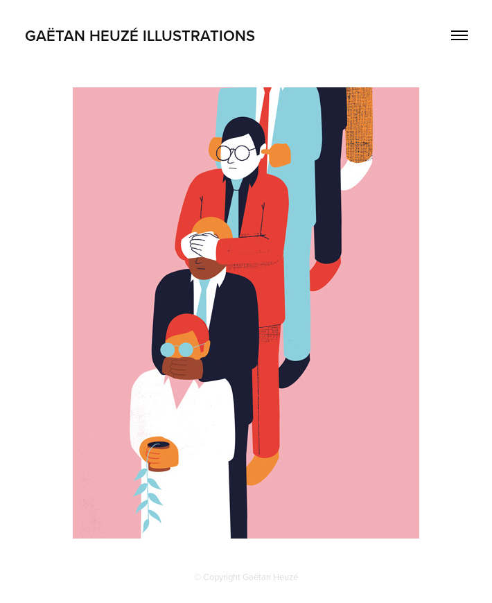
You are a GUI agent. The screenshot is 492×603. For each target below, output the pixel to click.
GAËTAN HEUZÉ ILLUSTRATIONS (140, 35)
